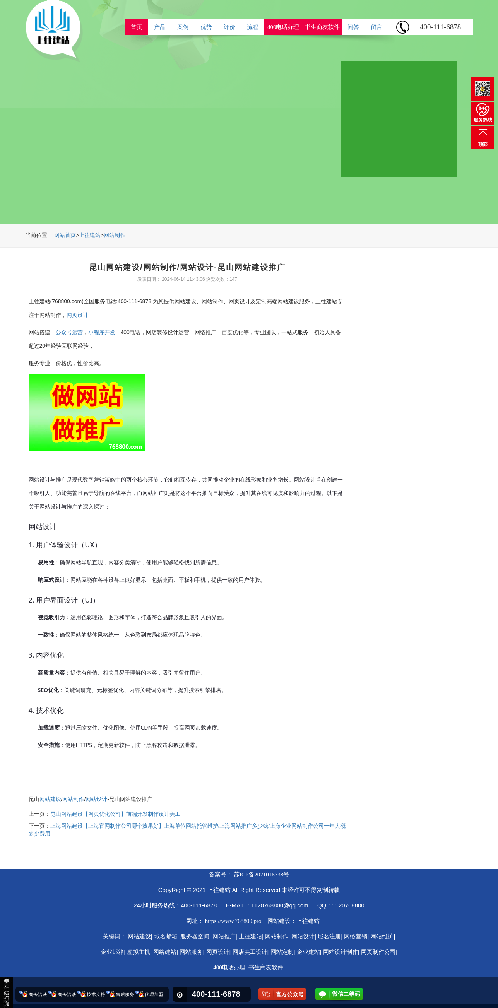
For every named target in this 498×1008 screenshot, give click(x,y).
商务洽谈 (38, 994)
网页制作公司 (378, 952)
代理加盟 (154, 994)
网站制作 (114, 235)
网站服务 (191, 952)
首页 (136, 27)
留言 (376, 27)
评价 (229, 27)
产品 (160, 27)
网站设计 (96, 799)
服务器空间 (194, 936)
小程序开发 (101, 332)
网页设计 (77, 315)
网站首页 (65, 235)
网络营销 (355, 936)
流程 (252, 27)
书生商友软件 (322, 27)
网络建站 (164, 952)
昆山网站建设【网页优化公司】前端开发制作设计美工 (115, 814)
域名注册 (329, 936)
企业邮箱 (112, 952)
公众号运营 (69, 332)
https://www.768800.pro (233, 921)
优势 (206, 27)
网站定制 (282, 952)
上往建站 (90, 235)
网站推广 (224, 936)
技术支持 (96, 994)
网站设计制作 (340, 952)
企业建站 (308, 952)
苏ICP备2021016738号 (261, 874)
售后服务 (125, 994)
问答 (353, 27)
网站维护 (382, 936)
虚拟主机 (138, 952)
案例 (183, 27)
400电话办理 (283, 27)
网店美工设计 (250, 952)
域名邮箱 (165, 936)
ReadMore (411, 174)
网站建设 (50, 799)
